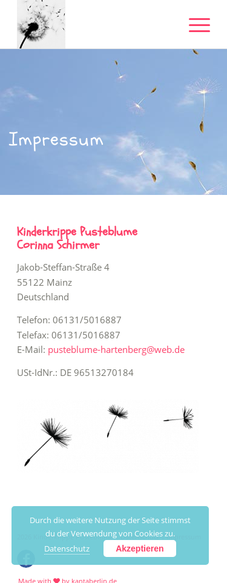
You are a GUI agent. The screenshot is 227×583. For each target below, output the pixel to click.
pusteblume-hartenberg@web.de (116, 349)
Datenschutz (67, 548)
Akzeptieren (139, 548)
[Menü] (193, 24)
